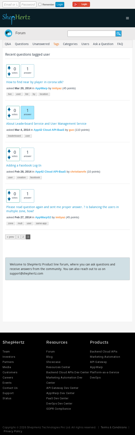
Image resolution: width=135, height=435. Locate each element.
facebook (35, 177)
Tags (56, 44)
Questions (22, 44)
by (34, 94)
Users (85, 44)
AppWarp (41, 88)
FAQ (120, 44)
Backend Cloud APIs (103, 351)
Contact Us (10, 388)
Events (7, 382)
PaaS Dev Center (57, 398)
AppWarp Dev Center (60, 393)
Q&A (8, 44)
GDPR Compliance (58, 408)
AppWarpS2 (43, 217)
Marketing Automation (105, 356)
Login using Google (81, 3)
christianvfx (78, 171)
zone (10, 223)
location (44, 94)
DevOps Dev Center (59, 403)
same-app (41, 223)
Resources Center (58, 367)
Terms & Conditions (114, 427)
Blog (49, 356)
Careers (8, 377)
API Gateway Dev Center (62, 388)
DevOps (95, 377)
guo (71, 129)
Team (6, 351)
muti (20, 223)
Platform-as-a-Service (104, 372)
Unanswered (41, 44)
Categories (70, 44)
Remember (48, 4)
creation (21, 177)
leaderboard (14, 135)
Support (8, 393)
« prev (10, 236)
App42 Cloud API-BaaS (49, 129)
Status (7, 398)
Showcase (53, 362)
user (18, 94)
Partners (8, 362)
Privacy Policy (13, 431)
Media (7, 367)
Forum (20, 33)
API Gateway (98, 362)
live (10, 94)
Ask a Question (103, 44)
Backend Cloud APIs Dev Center (67, 372)
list (26, 94)
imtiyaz (57, 88)
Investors (9, 356)
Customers (10, 372)
